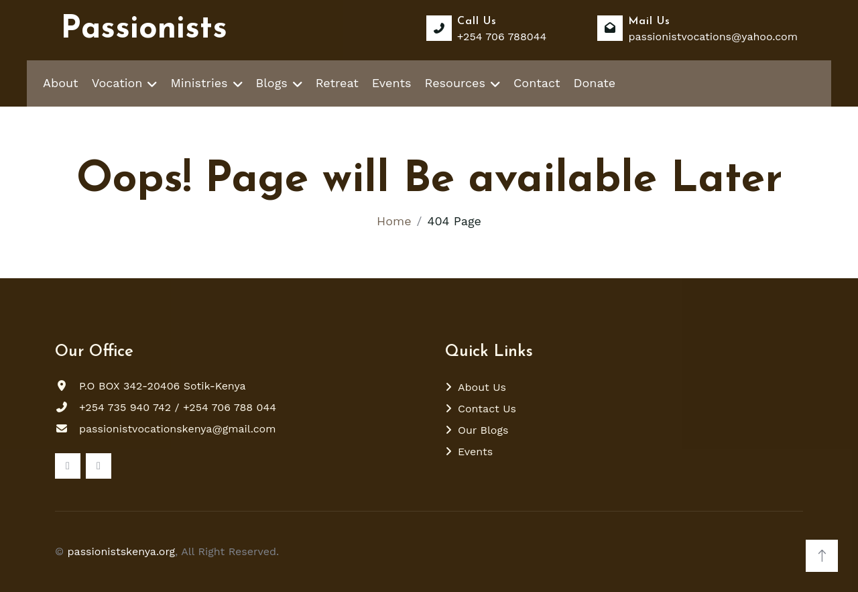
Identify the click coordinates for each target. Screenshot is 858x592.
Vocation (117, 83)
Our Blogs (483, 430)
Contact (536, 83)
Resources (455, 83)
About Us (482, 387)
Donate (595, 83)
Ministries (198, 83)
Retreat (337, 83)
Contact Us (487, 408)
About (60, 83)
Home (394, 221)
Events (392, 83)
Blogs (272, 83)
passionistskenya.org (122, 551)
